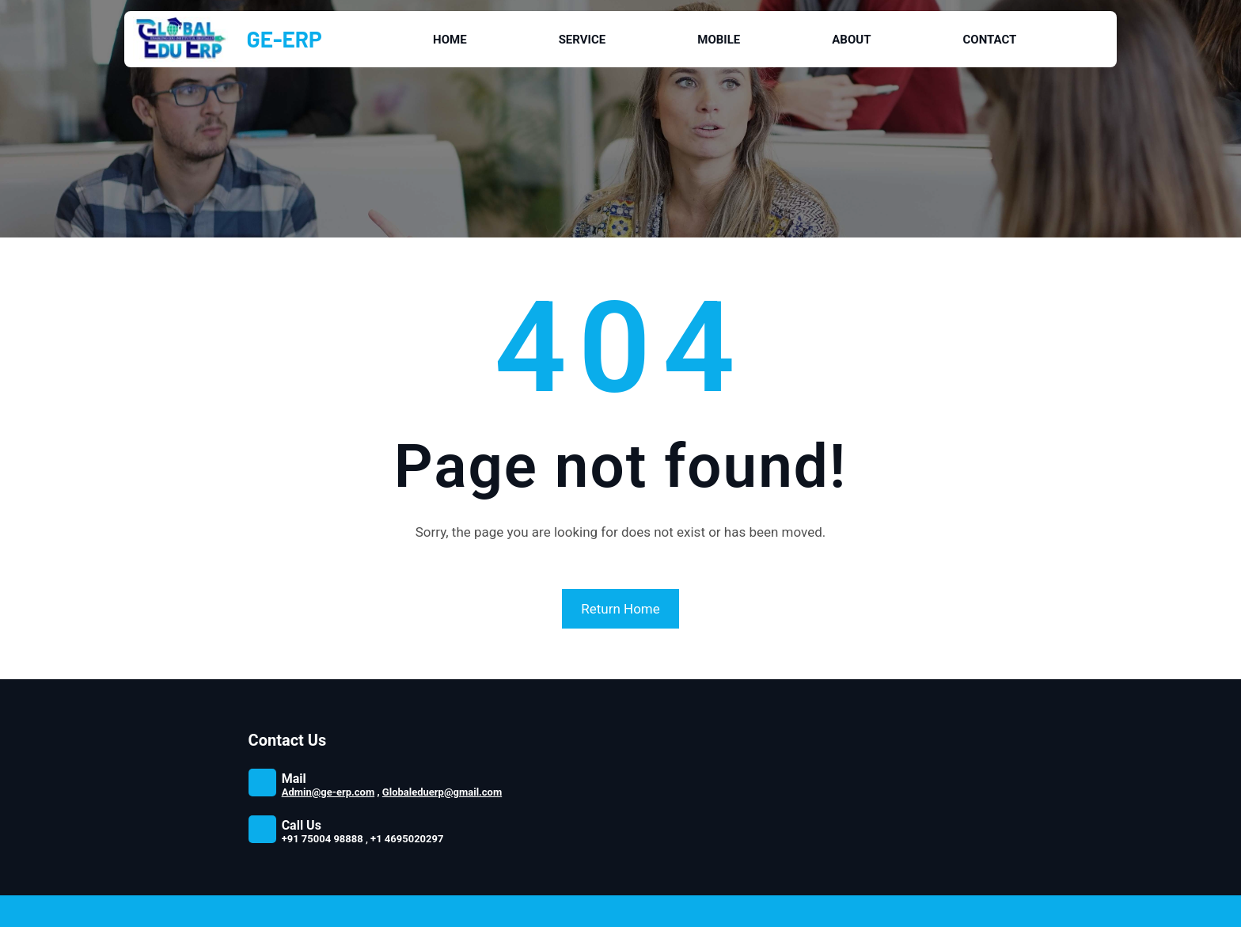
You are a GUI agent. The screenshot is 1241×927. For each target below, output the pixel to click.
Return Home (620, 609)
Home (450, 39)
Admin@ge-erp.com (328, 792)
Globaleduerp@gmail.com (442, 792)
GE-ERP (284, 38)
